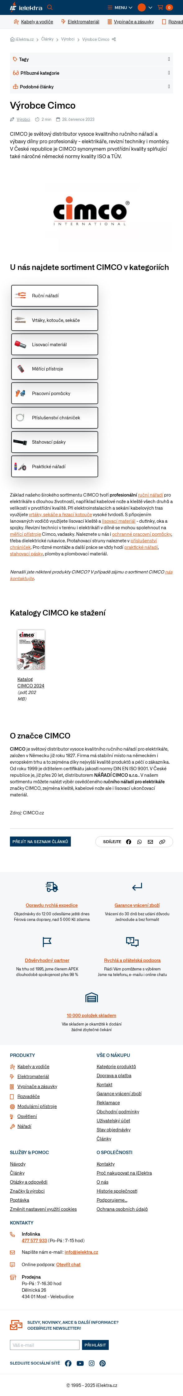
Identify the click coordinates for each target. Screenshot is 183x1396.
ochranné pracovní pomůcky (141, 533)
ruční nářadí (150, 494)
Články (47, 39)
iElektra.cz (25, 39)
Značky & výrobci (27, 1190)
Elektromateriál (33, 1076)
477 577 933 (34, 1240)
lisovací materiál (118, 520)
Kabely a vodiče (33, 1066)
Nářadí (24, 1126)
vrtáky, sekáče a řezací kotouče (60, 514)
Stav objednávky (113, 1129)
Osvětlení (27, 1116)
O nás (102, 1181)
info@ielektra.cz (81, 1251)
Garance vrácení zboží (119, 1093)
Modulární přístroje (37, 1106)
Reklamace (108, 1102)
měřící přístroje (25, 533)
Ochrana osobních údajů (122, 1208)
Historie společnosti (117, 1190)
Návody (17, 1163)
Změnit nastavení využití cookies (43, 1208)
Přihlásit (95, 1345)
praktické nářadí (141, 547)
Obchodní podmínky (118, 1111)
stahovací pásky (26, 553)
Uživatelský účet (113, 1120)
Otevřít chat (68, 1264)
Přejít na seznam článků (40, 841)
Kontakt (104, 1084)
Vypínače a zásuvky (37, 1086)
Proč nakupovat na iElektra (124, 1172)
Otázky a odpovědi (29, 1181)
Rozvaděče (28, 1096)
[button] (120, 7)
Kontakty (106, 1163)
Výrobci (68, 39)
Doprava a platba (114, 1075)
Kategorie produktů (116, 1066)
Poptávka (19, 1199)
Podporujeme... (112, 1199)
